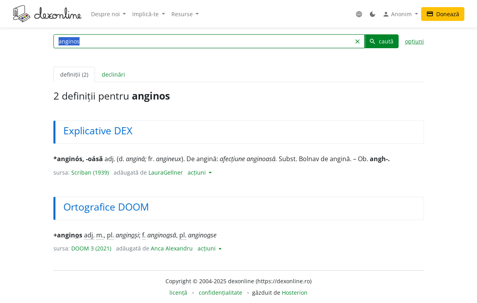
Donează (442, 14)
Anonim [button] (397, 14)
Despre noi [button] (106, 14)
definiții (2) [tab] (74, 74)
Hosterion (295, 292)
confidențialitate (220, 292)
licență (178, 292)
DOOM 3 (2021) (91, 248)
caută (381, 41)
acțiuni (197, 172)
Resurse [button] (182, 14)
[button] (359, 14)
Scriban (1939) (90, 172)
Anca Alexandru (172, 248)
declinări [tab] (113, 74)
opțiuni (414, 41)
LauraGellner (165, 172)
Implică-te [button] (146, 14)
